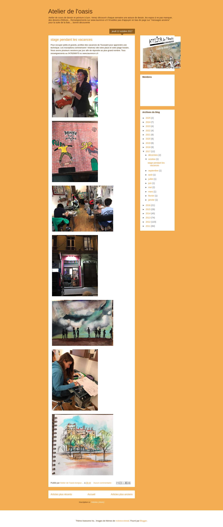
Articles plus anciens (122, 494)
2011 (148, 226)
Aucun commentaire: (102, 483)
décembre (153, 155)
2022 (148, 130)
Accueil (91, 494)
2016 (148, 205)
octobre (152, 159)
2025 (148, 118)
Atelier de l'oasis (70, 11)
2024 (148, 122)
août (150, 175)
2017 (148, 151)
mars (151, 191)
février (151, 195)
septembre (153, 170)
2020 (148, 139)
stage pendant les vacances (71, 39)
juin (150, 183)
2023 (148, 126)
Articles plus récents (61, 494)
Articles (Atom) (97, 502)
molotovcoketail (122, 521)
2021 (148, 134)
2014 (148, 213)
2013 (148, 217)
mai (150, 187)
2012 (148, 222)
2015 (148, 209)
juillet (151, 179)
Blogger (143, 521)
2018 (148, 147)
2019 (148, 143)
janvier (151, 200)
